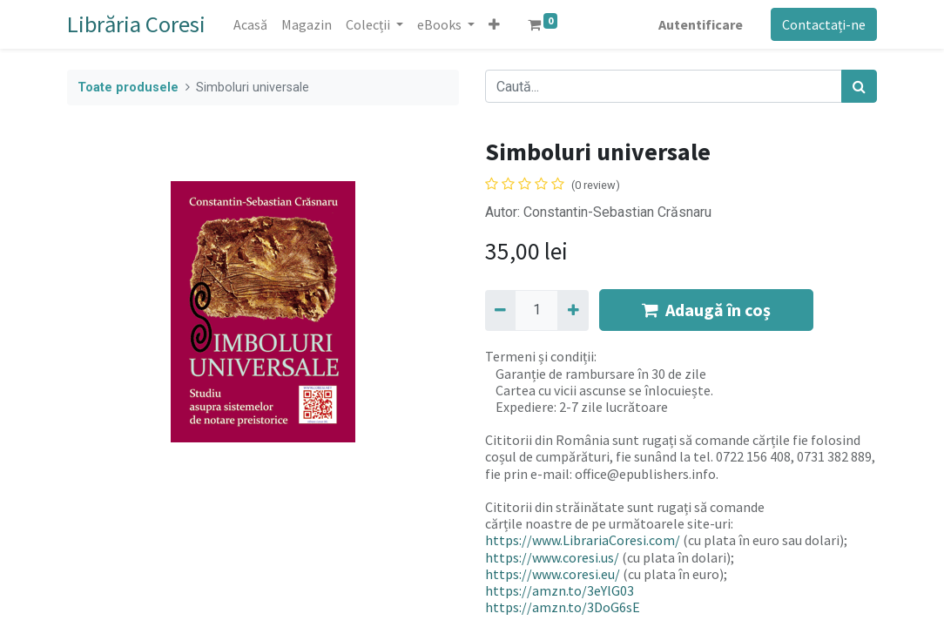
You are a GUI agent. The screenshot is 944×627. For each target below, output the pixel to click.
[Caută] (859, 86)
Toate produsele (128, 87)
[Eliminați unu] (500, 310)
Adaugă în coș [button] (706, 309)
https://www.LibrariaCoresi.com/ (582, 540)
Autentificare (700, 24)
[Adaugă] (572, 310)
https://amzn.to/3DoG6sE (562, 607)
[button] (494, 24)
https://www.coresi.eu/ (552, 574)
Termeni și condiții (539, 356)
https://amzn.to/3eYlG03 (559, 590)
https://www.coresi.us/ (552, 557)
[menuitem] (250, 24)
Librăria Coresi (136, 24)
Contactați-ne (824, 24)
